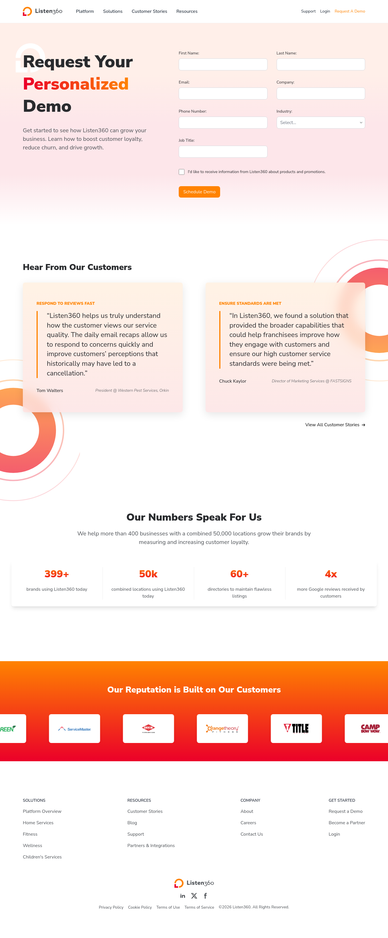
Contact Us (251, 834)
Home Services (38, 823)
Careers (248, 823)
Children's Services (42, 857)
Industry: (284, 111)
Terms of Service (199, 907)
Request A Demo (350, 11)
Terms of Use (168, 907)
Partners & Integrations (151, 845)
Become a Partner (347, 823)
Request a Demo (346, 811)
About (246, 811)
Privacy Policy (111, 907)
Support (308, 11)
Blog (132, 823)
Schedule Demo (199, 192)
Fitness (30, 834)
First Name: (189, 53)
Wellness (32, 845)
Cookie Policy (140, 907)
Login (325, 11)
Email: (184, 82)
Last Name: (287, 53)
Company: (286, 82)
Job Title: (186, 140)
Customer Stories (149, 11)
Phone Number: (193, 111)
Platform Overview (42, 811)
